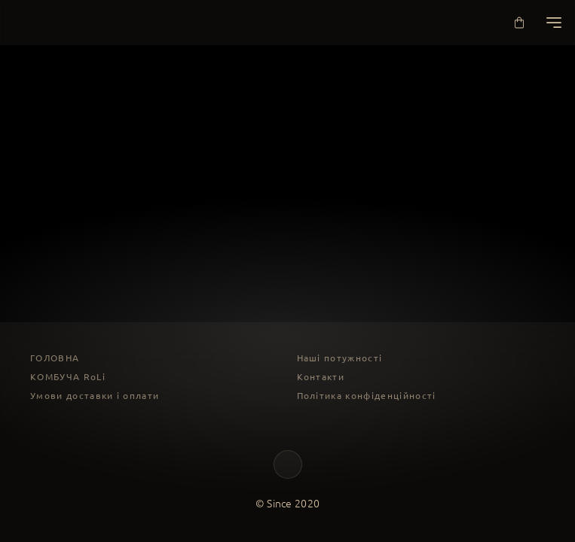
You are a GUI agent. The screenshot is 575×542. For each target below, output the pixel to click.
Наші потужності (340, 358)
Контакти (321, 377)
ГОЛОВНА (54, 358)
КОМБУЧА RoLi (68, 377)
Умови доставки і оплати (94, 395)
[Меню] (554, 23)
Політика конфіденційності (366, 395)
